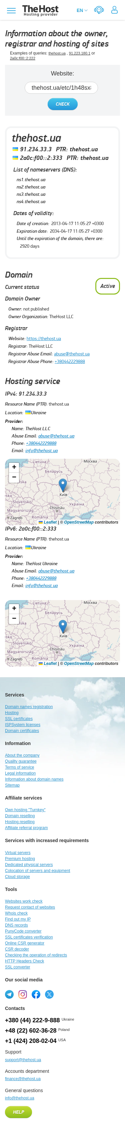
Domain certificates (22, 730)
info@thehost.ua (41, 450)
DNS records (16, 925)
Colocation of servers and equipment (37, 870)
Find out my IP (18, 919)
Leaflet (48, 522)
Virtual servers (17, 852)
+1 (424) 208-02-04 (31, 1041)
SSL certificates (19, 718)
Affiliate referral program (26, 827)
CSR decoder (17, 949)
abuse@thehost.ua (72, 353)
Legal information (20, 773)
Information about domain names (34, 779)
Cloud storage (17, 876)
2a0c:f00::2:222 (22, 58)
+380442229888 (70, 361)
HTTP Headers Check (24, 961)
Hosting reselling (20, 821)
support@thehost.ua (23, 1060)
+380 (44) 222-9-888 (32, 1020)
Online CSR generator (24, 943)
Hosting (12, 712)
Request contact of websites (30, 907)
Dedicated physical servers (29, 864)
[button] (63, 485)
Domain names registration (29, 706)
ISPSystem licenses (22, 724)
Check (63, 104)
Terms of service (19, 767)
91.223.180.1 (79, 53)
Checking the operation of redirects (36, 955)
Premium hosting (20, 858)
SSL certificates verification (29, 937)
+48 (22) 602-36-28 (31, 1030)
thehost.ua (56, 53)
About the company (22, 755)
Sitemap (12, 785)
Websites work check (23, 901)
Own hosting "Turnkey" (25, 810)
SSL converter (17, 967)
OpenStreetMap (79, 522)
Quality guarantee (21, 761)
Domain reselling (20, 816)
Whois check (16, 913)
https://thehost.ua (44, 338)
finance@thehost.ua (23, 1078)
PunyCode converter (23, 931)
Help (18, 1112)
